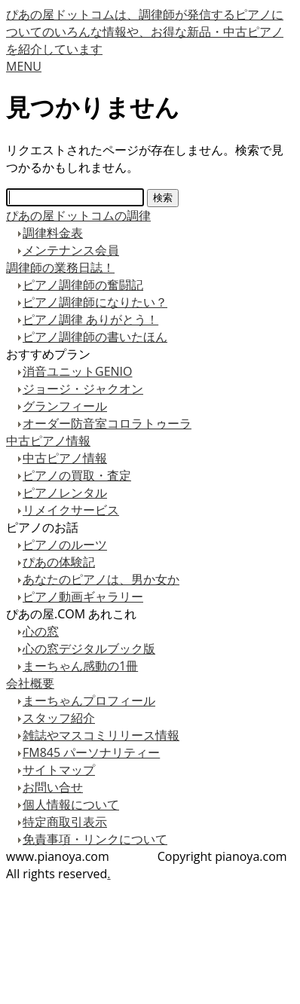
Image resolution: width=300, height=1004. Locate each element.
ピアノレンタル (65, 492)
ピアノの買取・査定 (77, 475)
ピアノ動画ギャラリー (83, 596)
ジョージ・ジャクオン (83, 388)
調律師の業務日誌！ (60, 267)
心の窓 (41, 631)
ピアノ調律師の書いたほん (95, 336)
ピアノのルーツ (65, 544)
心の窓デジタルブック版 (89, 648)
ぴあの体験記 (59, 562)
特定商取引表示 (65, 821)
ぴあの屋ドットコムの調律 (78, 215)
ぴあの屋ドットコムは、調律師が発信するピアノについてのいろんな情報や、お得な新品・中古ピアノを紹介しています (144, 31)
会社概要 (30, 683)
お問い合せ (53, 787)
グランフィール (65, 406)
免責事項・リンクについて (95, 839)
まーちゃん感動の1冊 (80, 666)
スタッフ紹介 (59, 718)
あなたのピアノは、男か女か (101, 579)
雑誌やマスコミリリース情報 (101, 735)
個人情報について (71, 804)
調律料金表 (53, 232)
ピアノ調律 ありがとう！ (90, 319)
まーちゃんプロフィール (89, 700)
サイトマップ (59, 769)
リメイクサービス (71, 510)
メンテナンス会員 (71, 250)
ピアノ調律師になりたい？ (95, 302)
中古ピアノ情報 (48, 440)
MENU (23, 66)
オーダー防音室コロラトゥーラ (107, 423)
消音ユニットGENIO (77, 371)
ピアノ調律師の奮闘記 (83, 284)
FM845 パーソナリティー (91, 752)
